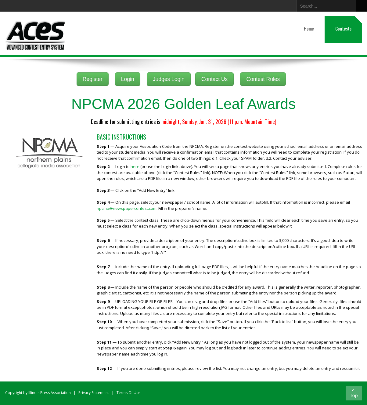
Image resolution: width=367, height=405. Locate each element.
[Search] (324, 5)
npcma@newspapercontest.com (127, 208)
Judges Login (169, 79)
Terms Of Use (128, 392)
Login (127, 79)
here (135, 166)
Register (93, 79)
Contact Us (214, 79)
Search (361, 6)
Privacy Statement (93, 392)
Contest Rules (263, 79)
